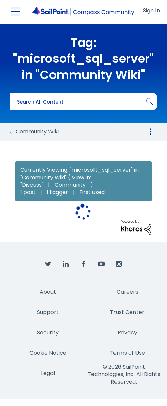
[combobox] (83, 101)
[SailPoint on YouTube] (101, 264)
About (48, 292)
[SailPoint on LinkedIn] (66, 264)
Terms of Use (127, 353)
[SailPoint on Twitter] (48, 264)
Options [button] (151, 132)
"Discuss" (31, 185)
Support (48, 312)
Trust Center (127, 312)
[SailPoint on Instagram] (119, 264)
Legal (48, 373)
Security (48, 332)
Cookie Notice (47, 353)
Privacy (127, 332)
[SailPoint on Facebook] (83, 264)
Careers (127, 292)
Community (70, 185)
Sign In (151, 10)
